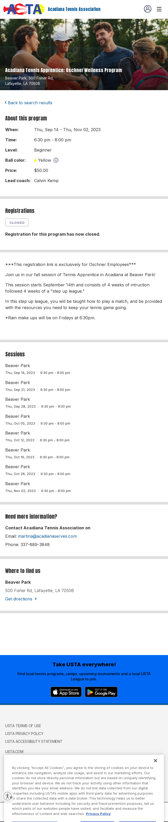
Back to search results (30, 102)
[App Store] (66, 692)
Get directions (18, 598)
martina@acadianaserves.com (47, 536)
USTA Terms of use (23, 725)
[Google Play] (101, 692)
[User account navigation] (147, 9)
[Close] (155, 773)
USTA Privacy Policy (24, 733)
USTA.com (14, 751)
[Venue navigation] (159, 9)
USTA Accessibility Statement (34, 741)
